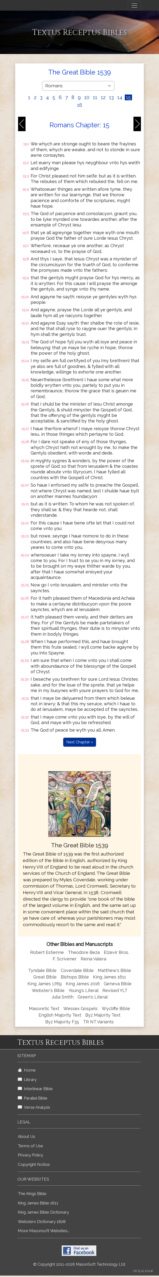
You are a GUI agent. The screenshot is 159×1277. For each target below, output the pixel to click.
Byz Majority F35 (62, 1021)
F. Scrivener (65, 958)
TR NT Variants (98, 1021)
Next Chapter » (79, 742)
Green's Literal (93, 996)
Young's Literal (84, 990)
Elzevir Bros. (116, 952)
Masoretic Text (44, 1008)
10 (87, 97)
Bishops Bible (75, 976)
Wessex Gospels (80, 1008)
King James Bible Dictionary (43, 1212)
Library (27, 1079)
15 (128, 97)
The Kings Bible (32, 1193)
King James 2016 (83, 983)
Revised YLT (114, 990)
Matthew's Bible (114, 970)
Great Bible (45, 976)
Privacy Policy (30, 1155)
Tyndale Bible (42, 970)
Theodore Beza (84, 952)
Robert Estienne (47, 952)
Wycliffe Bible (116, 1008)
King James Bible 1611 (38, 1203)
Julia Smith (63, 996)
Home (27, 1070)
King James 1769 (44, 983)
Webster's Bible (48, 990)
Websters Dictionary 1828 (42, 1221)
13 (111, 97)
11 (95, 97)
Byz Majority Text (102, 1015)
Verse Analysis (34, 1107)
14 (120, 97)
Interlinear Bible (35, 1088)
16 (79, 105)
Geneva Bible (118, 983)
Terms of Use (30, 1145)
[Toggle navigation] (134, 5)
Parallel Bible (32, 1098)
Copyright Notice (34, 1164)
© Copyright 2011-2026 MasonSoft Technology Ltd (79, 1264)
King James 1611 (109, 976)
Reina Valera (93, 958)
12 (103, 97)
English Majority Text (60, 1015)
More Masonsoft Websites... (44, 1230)
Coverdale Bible (77, 970)
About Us (26, 1136)
